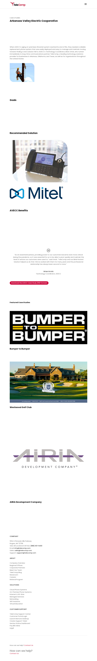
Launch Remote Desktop (19, 619)
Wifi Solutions (15, 601)
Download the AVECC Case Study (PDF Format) (29, 283)
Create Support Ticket (18, 621)
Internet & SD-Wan (17, 594)
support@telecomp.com (26, 553)
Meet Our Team (16, 570)
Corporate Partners (17, 568)
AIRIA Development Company (26, 502)
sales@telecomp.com (23, 550)
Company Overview (17, 563)
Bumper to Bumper (20, 348)
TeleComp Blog (16, 572)
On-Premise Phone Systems (21, 592)
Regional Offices (16, 565)
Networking (14, 599)
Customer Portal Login (18, 616)
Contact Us (28, 645)
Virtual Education (16, 604)
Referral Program (16, 579)
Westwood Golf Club (21, 407)
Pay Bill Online (15, 626)
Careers (13, 577)
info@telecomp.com (22, 548)
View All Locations (16, 546)
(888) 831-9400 (36, 546)
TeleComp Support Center (20, 614)
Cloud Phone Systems (18, 590)
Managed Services (17, 597)
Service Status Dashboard (20, 623)
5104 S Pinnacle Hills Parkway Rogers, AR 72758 (21, 542)
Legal (12, 628)
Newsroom (14, 575)
